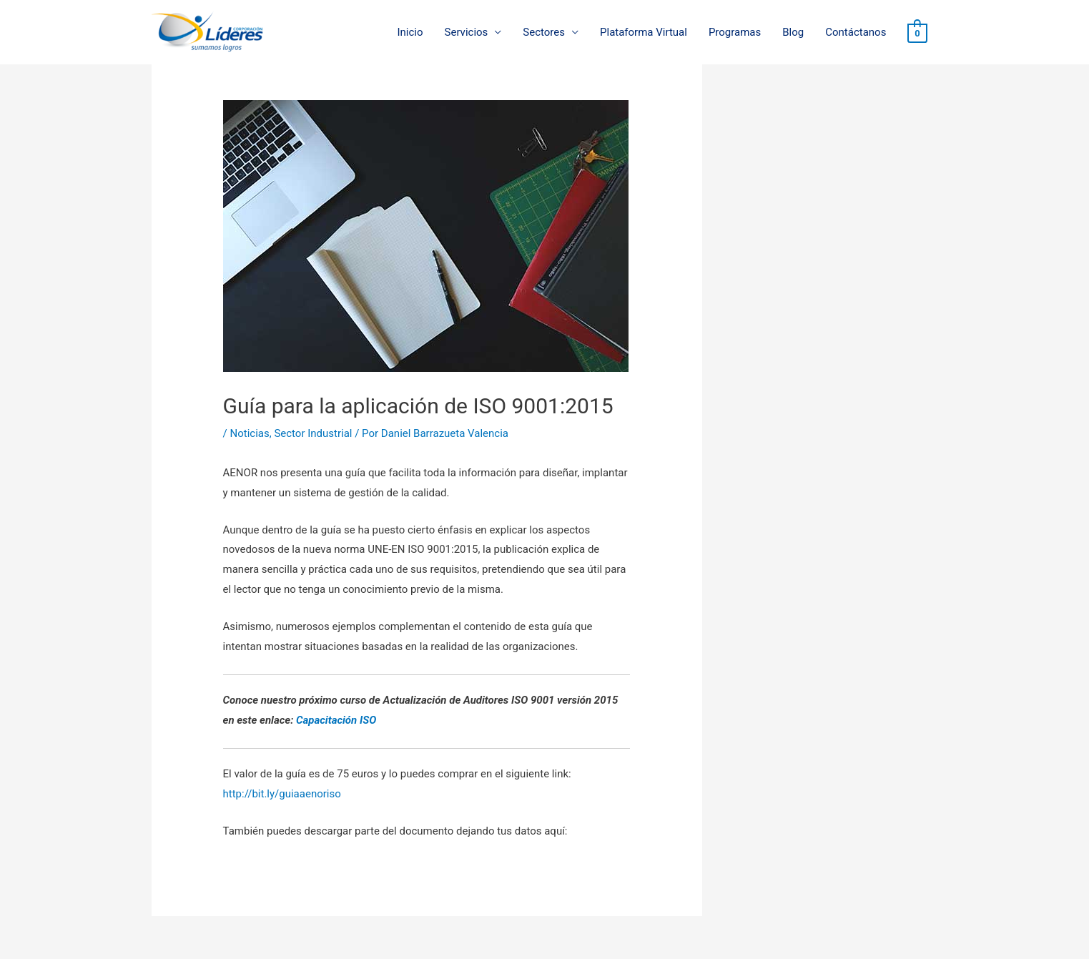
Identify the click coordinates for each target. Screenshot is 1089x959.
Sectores (544, 32)
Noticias (249, 433)
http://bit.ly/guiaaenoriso (282, 793)
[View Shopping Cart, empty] (917, 32)
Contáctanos (855, 32)
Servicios (466, 32)
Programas (735, 32)
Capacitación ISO (336, 720)
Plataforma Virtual (643, 32)
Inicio (410, 32)
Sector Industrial (313, 433)
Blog (793, 32)
